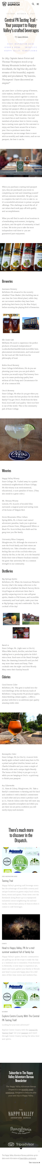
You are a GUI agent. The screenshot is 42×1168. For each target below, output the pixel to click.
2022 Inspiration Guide (9, 876)
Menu (38, 4)
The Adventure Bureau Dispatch (11, 4)
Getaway (5, 1012)
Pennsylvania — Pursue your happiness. (21, 1130)
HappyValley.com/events (27, 1158)
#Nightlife (31, 47)
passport (24, 1033)
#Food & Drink (13, 47)
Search (33, 4)
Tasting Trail (7, 880)
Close (39, 1151)
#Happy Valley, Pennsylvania (21, 51)
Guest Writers (23, 36)
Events (4, 943)
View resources (34, 1162)
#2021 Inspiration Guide (21, 44)
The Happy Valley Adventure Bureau (21, 1113)
